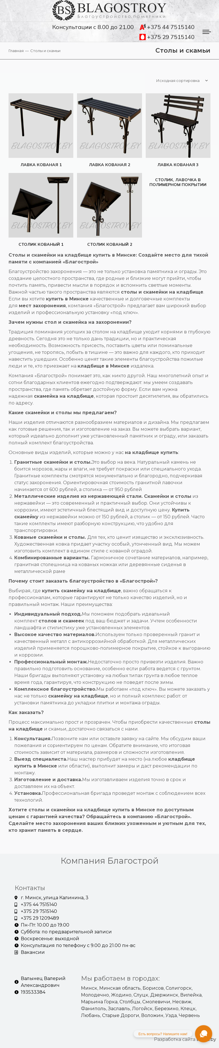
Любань (90, 1015)
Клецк (188, 1008)
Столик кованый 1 (40, 243)
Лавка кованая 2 (109, 163)
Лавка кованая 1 (40, 163)
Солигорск (179, 987)
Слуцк (140, 994)
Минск (89, 987)
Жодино (121, 994)
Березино (167, 1008)
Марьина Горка (99, 1001)
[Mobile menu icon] (206, 32)
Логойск (142, 1008)
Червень (189, 1015)
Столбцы (129, 1001)
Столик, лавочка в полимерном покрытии (178, 183)
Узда (171, 1015)
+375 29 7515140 (166, 37)
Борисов (153, 987)
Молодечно (95, 994)
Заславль (119, 1008)
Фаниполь (93, 1008)
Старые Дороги (120, 1015)
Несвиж (181, 1001)
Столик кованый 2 (109, 243)
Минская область (120, 987)
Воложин (152, 1015)
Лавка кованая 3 (178, 163)
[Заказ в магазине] (181, 81)
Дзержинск (164, 994)
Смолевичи (156, 1001)
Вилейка (191, 994)
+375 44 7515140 (166, 27)
